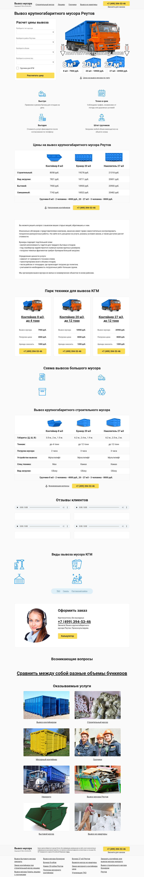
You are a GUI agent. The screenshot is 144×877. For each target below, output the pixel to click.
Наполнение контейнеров (59, 208)
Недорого (46, 797)
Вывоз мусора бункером (54, 859)
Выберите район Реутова (25, 38)
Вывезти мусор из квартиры (84, 862)
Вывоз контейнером (46, 722)
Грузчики (72, 4)
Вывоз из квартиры (88, 4)
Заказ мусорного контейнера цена (85, 867)
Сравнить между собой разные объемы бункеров (72, 673)
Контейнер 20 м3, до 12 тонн (72, 318)
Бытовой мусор (46, 834)
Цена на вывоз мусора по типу (96, 78)
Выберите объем (22, 48)
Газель (66, 591)
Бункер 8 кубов (49, 862)
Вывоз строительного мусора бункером (114, 866)
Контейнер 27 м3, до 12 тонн (111, 318)
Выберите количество (24, 58)
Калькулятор (67, 636)
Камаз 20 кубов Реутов (53, 866)
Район (68, 852)
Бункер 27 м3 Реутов (81, 859)
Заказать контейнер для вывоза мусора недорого (112, 860)
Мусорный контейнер (46, 759)
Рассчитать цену (35, 75)
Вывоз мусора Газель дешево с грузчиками (27, 873)
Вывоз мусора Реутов (97, 797)
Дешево (61, 4)
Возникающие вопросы (59, 486)
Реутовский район (79, 591)
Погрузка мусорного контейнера (52, 871)
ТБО (58, 591)
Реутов (104, 872)
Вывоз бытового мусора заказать (25, 860)
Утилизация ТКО (79, 873)
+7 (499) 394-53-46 (116, 3)
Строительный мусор (45, 4)
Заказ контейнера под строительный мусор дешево (27, 866)
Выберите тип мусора (24, 28)
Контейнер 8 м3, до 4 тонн (32, 318)
